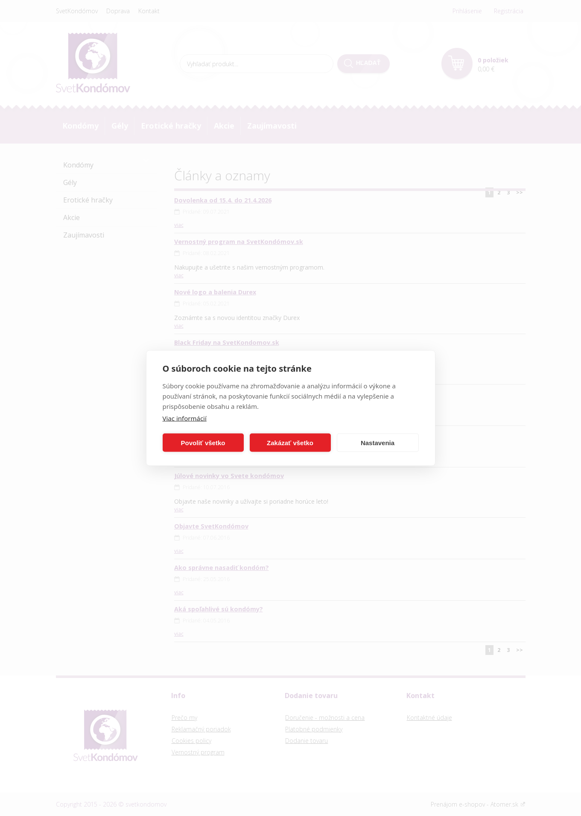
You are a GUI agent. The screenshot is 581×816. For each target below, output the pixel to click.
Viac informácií (185, 418)
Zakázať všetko (290, 442)
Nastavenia (377, 442)
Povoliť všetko (203, 442)
